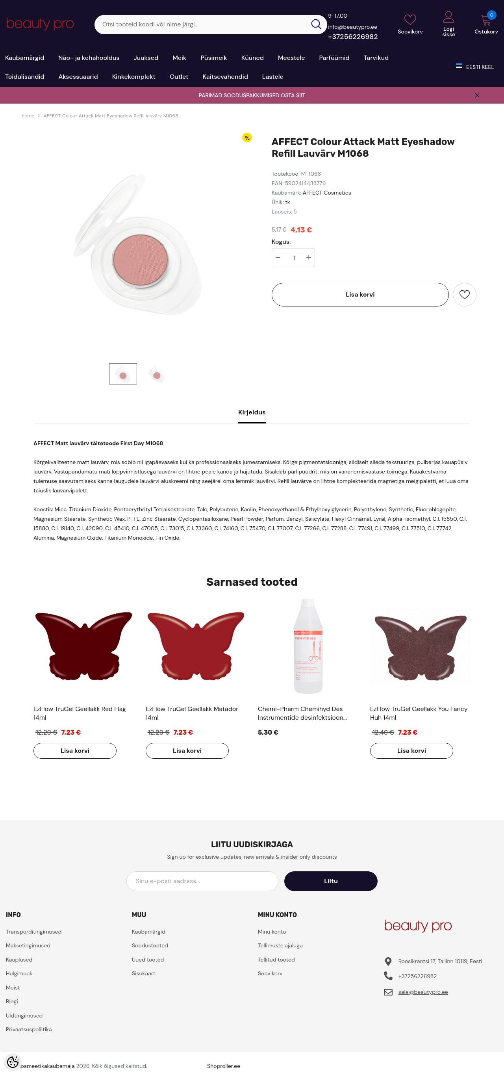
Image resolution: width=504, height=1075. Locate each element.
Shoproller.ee (223, 1065)
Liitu (342, 881)
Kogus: (281, 242)
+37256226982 (353, 36)
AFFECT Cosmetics (327, 192)
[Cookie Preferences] (13, 1062)
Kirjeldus (252, 412)
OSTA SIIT (293, 95)
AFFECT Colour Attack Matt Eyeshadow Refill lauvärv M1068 (110, 116)
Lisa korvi (360, 294)
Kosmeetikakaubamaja (46, 1065)
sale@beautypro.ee (423, 991)
